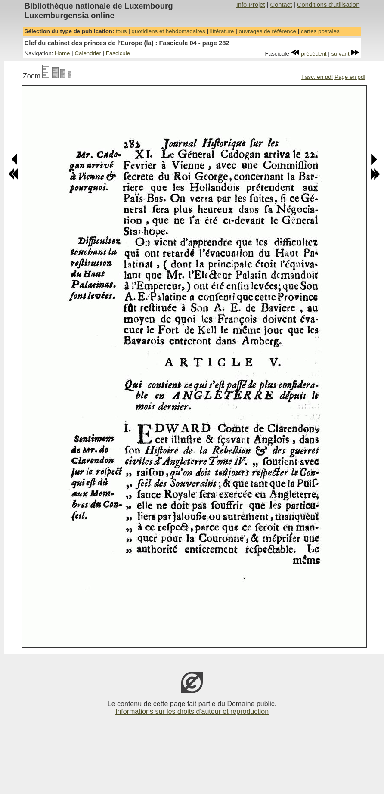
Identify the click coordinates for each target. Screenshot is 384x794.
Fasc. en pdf (317, 77)
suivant (345, 53)
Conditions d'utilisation (328, 4)
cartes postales (320, 31)
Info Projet (250, 4)
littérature (222, 31)
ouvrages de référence (267, 31)
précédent (309, 53)
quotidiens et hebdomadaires (168, 31)
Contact (281, 4)
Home (62, 53)
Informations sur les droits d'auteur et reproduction (192, 711)
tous (121, 31)
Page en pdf (349, 77)
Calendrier (87, 53)
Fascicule (118, 53)
